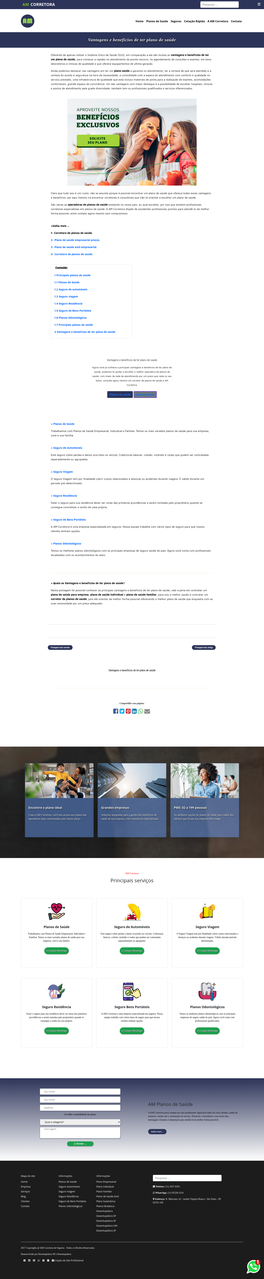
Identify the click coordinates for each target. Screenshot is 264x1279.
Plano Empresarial (106, 1181)
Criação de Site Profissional (69, 1260)
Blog (23, 1196)
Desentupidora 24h (107, 1225)
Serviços (25, 1191)
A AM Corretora (218, 21)
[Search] (219, 4)
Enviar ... (80, 1143)
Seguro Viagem (67, 1191)
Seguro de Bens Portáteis (72, 1201)
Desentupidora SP (106, 1215)
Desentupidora (104, 1211)
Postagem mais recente (60, 647)
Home (139, 21)
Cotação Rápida (194, 21)
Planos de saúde (120, 394)
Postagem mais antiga (204, 647)
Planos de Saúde (157, 21)
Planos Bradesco (105, 1206)
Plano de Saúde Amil (107, 1196)
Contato (236, 21)
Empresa (25, 1186)
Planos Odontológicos (70, 1206)
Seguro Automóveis (69, 1186)
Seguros (176, 21)
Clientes (25, 1201)
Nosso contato (145, 394)
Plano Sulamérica (105, 1201)
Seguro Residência (69, 1196)
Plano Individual (105, 1186)
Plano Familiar (104, 1191)
